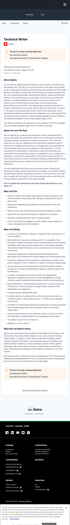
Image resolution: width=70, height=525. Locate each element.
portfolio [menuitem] (8, 452)
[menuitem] (65, 4)
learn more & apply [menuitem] (12, 454)
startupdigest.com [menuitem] (12, 474)
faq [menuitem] (36, 485)
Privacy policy (29, 414)
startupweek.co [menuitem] (11, 470)
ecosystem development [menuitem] (14, 464)
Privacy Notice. (15, 521)
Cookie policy (39, 414)
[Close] (66, 510)
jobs (4, 23)
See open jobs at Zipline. (19, 55)
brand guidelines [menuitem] (40, 489)
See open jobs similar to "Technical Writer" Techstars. (29, 58)
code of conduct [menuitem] (11, 485)
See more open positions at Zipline (34, 390)
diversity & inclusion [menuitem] (12, 487)
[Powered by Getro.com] (35, 409)
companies (14, 23)
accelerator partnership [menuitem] (42, 450)
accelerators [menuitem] (10, 450)
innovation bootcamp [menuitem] (42, 454)
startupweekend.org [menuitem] (12, 467)
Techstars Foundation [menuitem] (13, 491)
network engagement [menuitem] (42, 452)
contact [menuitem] (37, 487)
